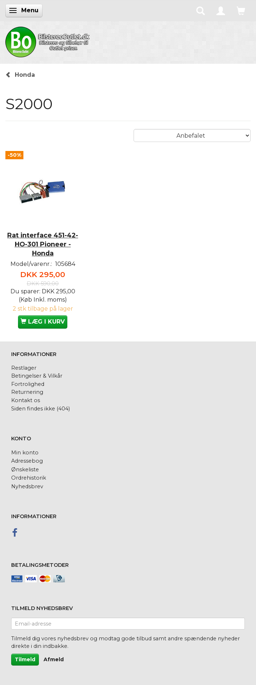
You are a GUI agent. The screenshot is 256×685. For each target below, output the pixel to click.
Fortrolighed (27, 384)
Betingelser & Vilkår (36, 376)
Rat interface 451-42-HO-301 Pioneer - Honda (42, 244)
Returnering (27, 392)
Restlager (23, 368)
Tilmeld (25, 659)
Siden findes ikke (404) (40, 408)
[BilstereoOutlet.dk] (48, 41)
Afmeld (54, 659)
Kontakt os (25, 400)
